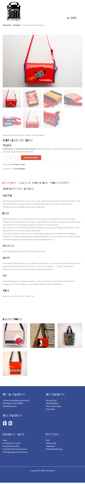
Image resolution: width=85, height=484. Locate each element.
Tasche (21, 136)
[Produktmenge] (10, 159)
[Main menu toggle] (71, 19)
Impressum (50, 447)
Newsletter (50, 410)
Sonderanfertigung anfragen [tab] (18, 190)
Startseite (6, 136)
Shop (5, 441)
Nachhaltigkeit (52, 404)
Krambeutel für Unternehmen (15, 450)
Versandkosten (20, 170)
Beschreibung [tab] (10, 184)
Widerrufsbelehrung (54, 450)
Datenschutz (51, 444)
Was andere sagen (53, 407)
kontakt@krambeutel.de (19, 402)
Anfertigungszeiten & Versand (15, 453)
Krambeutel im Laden (12, 444)
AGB (47, 441)
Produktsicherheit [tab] (59, 184)
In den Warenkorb (31, 159)
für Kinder (15, 166)
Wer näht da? (51, 402)
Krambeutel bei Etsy (11, 447)
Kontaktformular (10, 407)
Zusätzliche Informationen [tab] (33, 184)
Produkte (14, 136)
